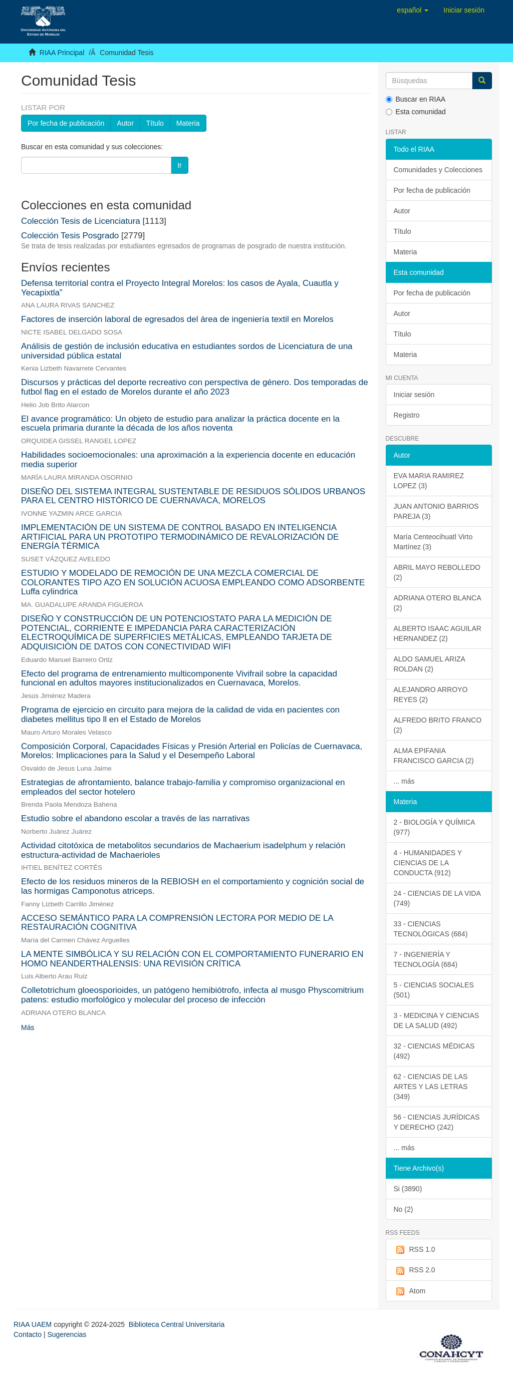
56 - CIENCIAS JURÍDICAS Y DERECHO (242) (437, 1122)
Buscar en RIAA (416, 99)
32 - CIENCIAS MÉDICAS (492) (434, 1051)
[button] (412, 10)
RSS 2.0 (414, 1270)
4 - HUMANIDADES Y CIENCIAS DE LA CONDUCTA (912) (428, 863)
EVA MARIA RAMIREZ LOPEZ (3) (429, 481)
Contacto (28, 1334)
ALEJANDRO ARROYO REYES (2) (431, 694)
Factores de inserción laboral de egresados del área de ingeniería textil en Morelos (177, 319)
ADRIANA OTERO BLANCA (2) (437, 603)
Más (27, 1027)
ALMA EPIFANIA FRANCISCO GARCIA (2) (434, 756)
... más (404, 781)
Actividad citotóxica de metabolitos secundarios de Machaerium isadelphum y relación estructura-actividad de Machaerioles (183, 850)
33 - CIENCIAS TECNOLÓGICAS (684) (431, 929)
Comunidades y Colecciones (438, 170)
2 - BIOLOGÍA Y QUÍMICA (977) (434, 827)
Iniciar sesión (414, 395)
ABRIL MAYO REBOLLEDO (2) (437, 572)
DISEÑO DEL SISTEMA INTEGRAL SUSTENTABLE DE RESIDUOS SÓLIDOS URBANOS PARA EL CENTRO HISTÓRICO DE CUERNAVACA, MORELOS (193, 496)
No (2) (403, 1209)
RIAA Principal (62, 53)
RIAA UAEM (34, 1324)
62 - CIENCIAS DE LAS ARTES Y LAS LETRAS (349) (431, 1087)
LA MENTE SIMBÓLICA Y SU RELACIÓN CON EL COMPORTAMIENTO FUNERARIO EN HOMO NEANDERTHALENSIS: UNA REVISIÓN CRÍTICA (192, 958)
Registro (407, 415)
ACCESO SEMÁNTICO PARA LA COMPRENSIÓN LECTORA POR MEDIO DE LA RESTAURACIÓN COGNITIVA (177, 922)
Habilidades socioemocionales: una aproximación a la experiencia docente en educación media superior (188, 459)
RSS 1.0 (414, 1249)
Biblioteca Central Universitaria (176, 1324)
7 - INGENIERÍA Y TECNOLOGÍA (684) (426, 959)
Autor (125, 123)
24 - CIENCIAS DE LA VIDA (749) (437, 898)
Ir (179, 165)
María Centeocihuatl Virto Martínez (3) (433, 542)
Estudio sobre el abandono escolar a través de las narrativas (135, 818)
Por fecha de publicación (66, 123)
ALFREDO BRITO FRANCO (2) (438, 725)
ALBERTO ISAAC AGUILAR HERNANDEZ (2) (437, 633)
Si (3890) (408, 1189)
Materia (188, 123)
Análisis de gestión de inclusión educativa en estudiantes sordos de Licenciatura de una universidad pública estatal (187, 351)
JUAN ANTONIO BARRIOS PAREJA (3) (436, 511)
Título (155, 123)
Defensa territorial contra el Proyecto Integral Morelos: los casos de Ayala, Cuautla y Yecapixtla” (180, 287)
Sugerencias (66, 1334)
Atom (410, 1291)
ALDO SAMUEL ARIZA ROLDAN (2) (429, 664)
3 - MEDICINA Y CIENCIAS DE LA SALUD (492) (436, 1020)
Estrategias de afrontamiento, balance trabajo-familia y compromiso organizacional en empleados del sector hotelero (183, 787)
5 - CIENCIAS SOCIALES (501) (434, 990)
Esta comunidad (416, 112)
